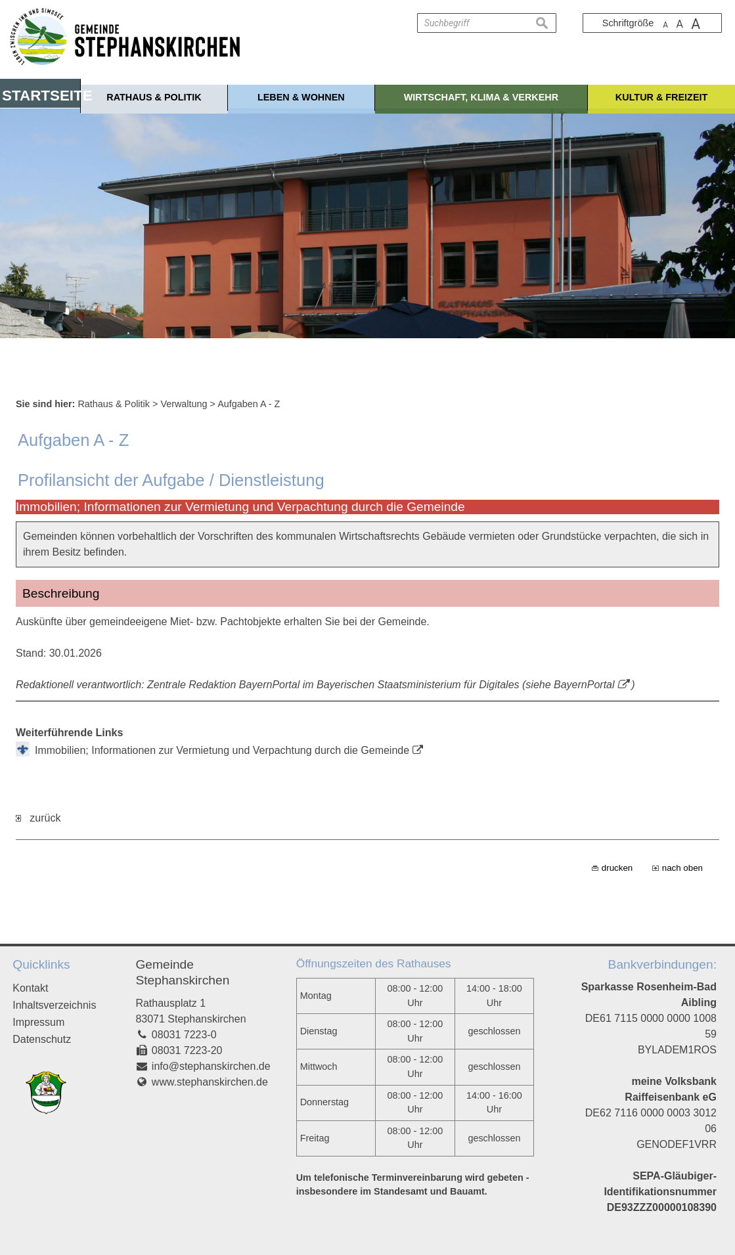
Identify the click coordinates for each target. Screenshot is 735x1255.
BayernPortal (584, 684)
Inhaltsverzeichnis (54, 1005)
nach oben (682, 868)
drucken (617, 868)
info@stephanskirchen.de (211, 1066)
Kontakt (30, 988)
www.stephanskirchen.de (210, 1082)
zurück (38, 818)
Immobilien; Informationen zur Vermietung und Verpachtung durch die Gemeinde (222, 750)
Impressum (38, 1022)
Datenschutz (41, 1039)
